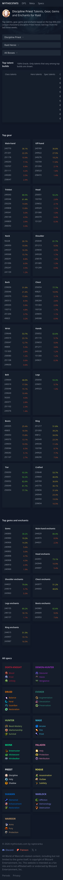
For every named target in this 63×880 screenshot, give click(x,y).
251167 (7, 457)
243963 (7, 593)
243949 (38, 563)
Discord (7, 850)
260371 (7, 402)
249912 (38, 296)
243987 (7, 641)
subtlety (41, 783)
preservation (43, 705)
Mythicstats (10, 3)
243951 (38, 559)
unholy (10, 680)
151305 (7, 351)
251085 (38, 263)
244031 (38, 542)
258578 (38, 258)
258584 (7, 448)
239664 (7, 379)
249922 (38, 152)
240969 (7, 569)
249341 (7, 212)
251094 (38, 166)
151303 (38, 305)
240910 (7, 564)
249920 (38, 452)
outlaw (40, 779)
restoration (12, 709)
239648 (7, 333)
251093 (38, 430)
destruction (42, 807)
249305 (7, 426)
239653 (38, 342)
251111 (7, 170)
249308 (38, 318)
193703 (38, 199)
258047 (7, 179)
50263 (7, 397)
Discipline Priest (14, 37)
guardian (11, 705)
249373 (7, 439)
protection (42, 754)
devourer (41, 673)
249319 (7, 384)
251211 (38, 346)
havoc (40, 677)
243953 (38, 617)
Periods (6, 875)
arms (9, 824)
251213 (38, 245)
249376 (7, 410)
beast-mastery (13, 726)
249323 (38, 388)
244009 (38, 612)
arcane (40, 726)
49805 (7, 430)
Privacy (16, 875)
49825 (37, 291)
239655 (38, 314)
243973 (38, 538)
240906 (7, 542)
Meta (32, 3)
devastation (42, 701)
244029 (38, 533)
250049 (38, 241)
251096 (7, 263)
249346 (7, 199)
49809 (7, 346)
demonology (43, 803)
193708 (38, 448)
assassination (43, 775)
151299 (38, 267)
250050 (38, 379)
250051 (38, 194)
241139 (7, 272)
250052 (38, 333)
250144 (7, 217)
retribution (42, 758)
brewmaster (12, 750)
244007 (38, 568)
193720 (38, 309)
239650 (38, 249)
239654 (7, 443)
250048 (7, 388)
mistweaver (12, 754)
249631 (38, 360)
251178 (7, 157)
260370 (38, 217)
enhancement (13, 803)
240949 (38, 439)
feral (9, 701)
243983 (38, 608)
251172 (38, 338)
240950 (7, 245)
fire (39, 730)
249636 (7, 364)
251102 (7, 406)
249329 (38, 208)
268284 (38, 300)
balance (10, 697)
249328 (38, 254)
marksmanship (14, 730)
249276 (38, 157)
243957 (7, 636)
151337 (38, 221)
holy (39, 750)
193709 (38, 161)
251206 (7, 314)
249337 (7, 249)
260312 (7, 300)
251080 (38, 212)
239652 (38, 203)
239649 (7, 393)
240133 (7, 612)
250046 (7, 291)
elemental (11, 800)
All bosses (11, 52)
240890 (7, 533)
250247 (7, 267)
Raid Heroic (11, 45)
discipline (11, 775)
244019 (7, 588)
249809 (7, 221)
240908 (7, 560)
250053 (7, 435)
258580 (7, 355)
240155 (7, 608)
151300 (38, 355)
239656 (7, 287)
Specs (41, 3)
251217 (38, 426)
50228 (7, 241)
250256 (7, 203)
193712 (7, 309)
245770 (7, 148)
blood (9, 673)
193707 (7, 166)
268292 (7, 225)
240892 (7, 551)
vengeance (42, 680)
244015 (7, 632)
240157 (7, 617)
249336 (38, 443)
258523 (38, 170)
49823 (7, 318)
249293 (7, 161)
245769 (38, 148)
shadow (10, 783)
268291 (7, 258)
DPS (24, 3)
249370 (7, 296)
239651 (38, 384)
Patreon (22, 850)
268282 (7, 452)
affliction (41, 800)
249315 (7, 338)
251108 (7, 360)
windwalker (12, 758)
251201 (7, 152)
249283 (7, 175)
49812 (37, 435)
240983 (7, 538)
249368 (7, 254)
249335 (7, 305)
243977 (38, 584)
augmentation (44, 697)
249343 (7, 194)
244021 (7, 584)
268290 (38, 457)
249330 (38, 351)
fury (9, 828)
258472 (38, 175)
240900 (7, 547)
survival (10, 734)
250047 (7, 342)
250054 (38, 287)
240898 (7, 555)
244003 (38, 588)
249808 (7, 208)
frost (9, 677)
